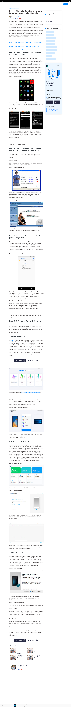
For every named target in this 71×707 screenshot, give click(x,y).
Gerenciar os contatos (51, 58)
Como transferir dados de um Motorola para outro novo (52, 17)
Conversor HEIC (50, 31)
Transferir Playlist (50, 34)
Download (65, 3)
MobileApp (49, 55)
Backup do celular (50, 43)
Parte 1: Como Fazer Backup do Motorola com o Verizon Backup (24, 40)
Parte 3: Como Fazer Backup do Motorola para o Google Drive (24, 46)
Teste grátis (49, 102)
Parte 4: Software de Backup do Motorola (19, 49)
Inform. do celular (50, 52)
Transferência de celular (51, 46)
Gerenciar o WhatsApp (51, 49)
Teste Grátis (20, 361)
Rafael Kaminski (19, 16)
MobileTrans (13, 340)
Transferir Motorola (14, 8)
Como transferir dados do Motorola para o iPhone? (53, 21)
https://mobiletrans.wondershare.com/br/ (30, 392)
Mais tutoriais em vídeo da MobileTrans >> (53, 110)
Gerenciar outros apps (51, 37)
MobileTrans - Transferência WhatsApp (50, 83)
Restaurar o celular (50, 40)
